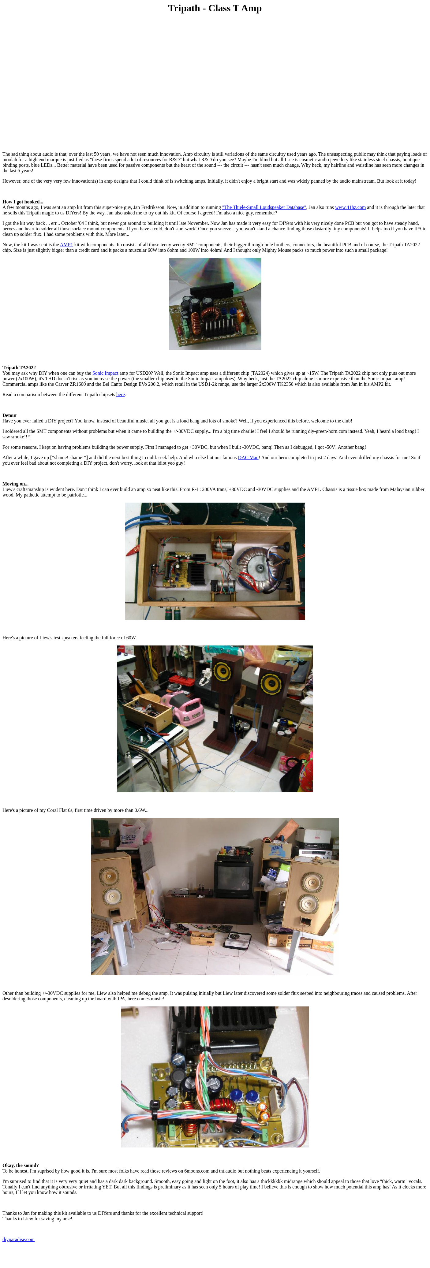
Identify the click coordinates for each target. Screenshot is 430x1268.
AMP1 (66, 244)
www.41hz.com (350, 207)
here (120, 394)
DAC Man (248, 457)
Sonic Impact (105, 373)
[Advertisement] (215, 33)
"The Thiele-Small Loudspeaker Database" (264, 207)
